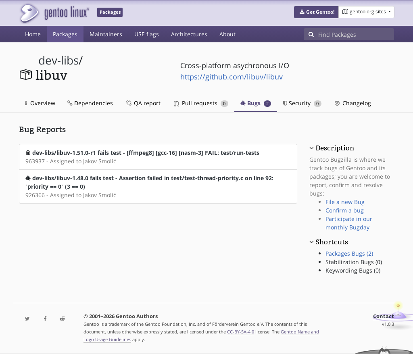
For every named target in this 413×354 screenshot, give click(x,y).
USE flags (146, 34)
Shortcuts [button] (331, 242)
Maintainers (106, 34)
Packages (65, 34)
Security (302, 103)
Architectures (189, 34)
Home (33, 34)
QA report (143, 103)
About (227, 34)
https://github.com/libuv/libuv (231, 76)
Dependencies (90, 103)
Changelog (352, 103)
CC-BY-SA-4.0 (240, 332)
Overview (40, 103)
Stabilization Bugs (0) (353, 262)
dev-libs (58, 60)
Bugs (255, 103)
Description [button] (334, 148)
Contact (383, 316)
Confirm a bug (344, 210)
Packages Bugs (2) (349, 253)
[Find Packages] (356, 34)
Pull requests (201, 103)
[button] (316, 12)
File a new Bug (345, 202)
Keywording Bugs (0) (352, 270)
